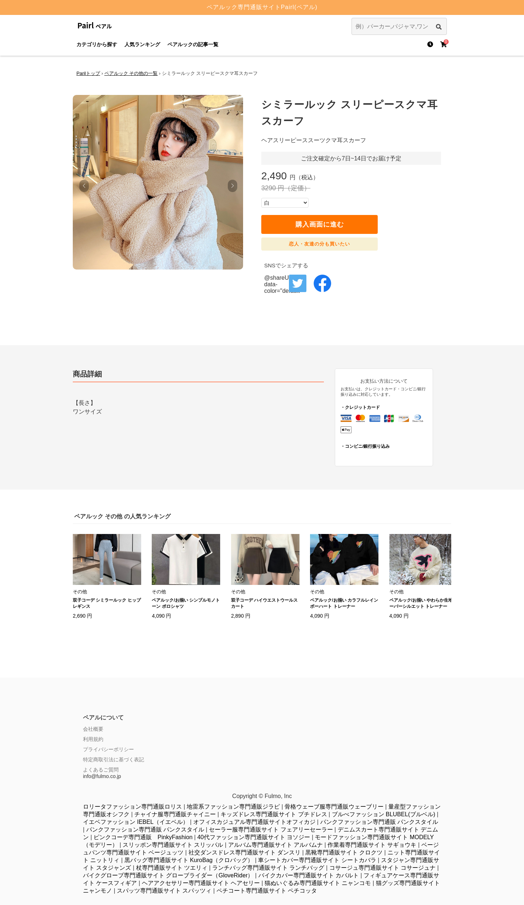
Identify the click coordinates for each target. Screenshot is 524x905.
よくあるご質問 (101, 770)
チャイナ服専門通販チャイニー (175, 814)
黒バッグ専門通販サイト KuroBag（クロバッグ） (189, 860)
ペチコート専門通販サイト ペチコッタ (267, 891)
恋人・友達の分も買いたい (319, 244)
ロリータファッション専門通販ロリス (132, 807)
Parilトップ (88, 73)
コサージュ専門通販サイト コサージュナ (382, 868)
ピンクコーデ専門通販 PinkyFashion (143, 837)
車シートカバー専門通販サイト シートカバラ (317, 860)
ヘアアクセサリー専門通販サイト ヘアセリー (201, 883)
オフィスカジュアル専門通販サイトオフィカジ (254, 822)
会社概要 (93, 729)
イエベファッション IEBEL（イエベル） (135, 822)
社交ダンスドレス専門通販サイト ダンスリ (244, 852)
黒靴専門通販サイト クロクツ (343, 852)
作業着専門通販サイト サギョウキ (372, 845)
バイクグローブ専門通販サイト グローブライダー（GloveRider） (168, 875)
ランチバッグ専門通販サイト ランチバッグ (268, 868)
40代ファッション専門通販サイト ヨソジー (253, 837)
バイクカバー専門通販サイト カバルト (308, 875)
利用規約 (93, 739)
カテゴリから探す (96, 44)
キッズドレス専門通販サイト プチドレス (274, 814)
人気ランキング (142, 44)
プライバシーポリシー (108, 749)
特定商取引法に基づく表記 (113, 759)
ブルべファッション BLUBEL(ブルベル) (383, 814)
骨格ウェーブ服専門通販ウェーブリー (334, 807)
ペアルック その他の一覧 (131, 73)
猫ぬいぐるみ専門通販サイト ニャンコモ (318, 883)
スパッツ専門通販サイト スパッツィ (164, 891)
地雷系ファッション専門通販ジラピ (233, 807)
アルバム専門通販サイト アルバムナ (275, 845)
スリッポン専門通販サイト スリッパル (173, 845)
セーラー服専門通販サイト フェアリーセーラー (271, 829)
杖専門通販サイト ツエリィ (171, 868)
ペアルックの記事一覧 (192, 44)
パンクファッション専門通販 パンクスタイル (379, 822)
